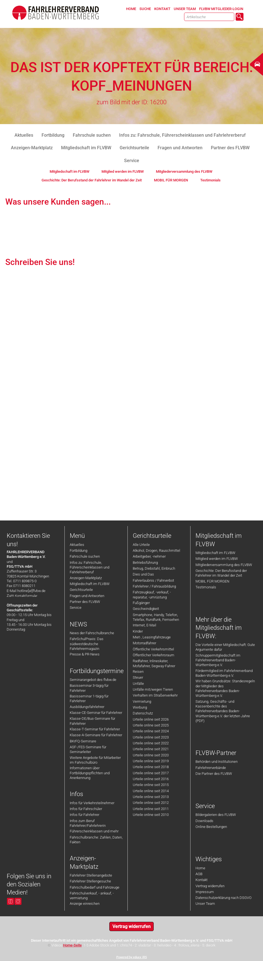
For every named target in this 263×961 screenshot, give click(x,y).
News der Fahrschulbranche (92, 633)
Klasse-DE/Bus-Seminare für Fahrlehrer (92, 720)
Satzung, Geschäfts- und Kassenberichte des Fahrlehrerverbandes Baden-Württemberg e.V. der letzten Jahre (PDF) (223, 711)
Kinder (138, 631)
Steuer (138, 677)
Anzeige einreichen (85, 903)
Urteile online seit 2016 (151, 779)
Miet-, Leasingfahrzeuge (152, 637)
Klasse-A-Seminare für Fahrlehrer (96, 735)
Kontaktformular (26, 596)
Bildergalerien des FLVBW (216, 815)
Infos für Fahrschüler (86, 809)
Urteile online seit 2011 (151, 809)
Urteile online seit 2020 (151, 755)
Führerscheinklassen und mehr (94, 831)
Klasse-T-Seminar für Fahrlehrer (95, 729)
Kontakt (201, 880)
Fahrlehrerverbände (211, 768)
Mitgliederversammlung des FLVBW (224, 565)
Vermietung (142, 701)
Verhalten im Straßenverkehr (155, 695)
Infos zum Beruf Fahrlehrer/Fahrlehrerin (88, 823)
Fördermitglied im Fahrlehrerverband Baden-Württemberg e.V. (224, 673)
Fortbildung (78, 550)
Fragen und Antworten (87, 596)
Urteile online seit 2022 (151, 743)
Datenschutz (143, 713)
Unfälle (138, 683)
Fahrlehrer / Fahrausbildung (154, 586)
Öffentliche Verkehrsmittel (153, 649)
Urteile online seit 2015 (151, 785)
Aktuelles (77, 545)
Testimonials (206, 587)
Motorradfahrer (144, 643)
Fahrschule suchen (85, 556)
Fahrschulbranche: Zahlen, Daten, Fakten (96, 839)
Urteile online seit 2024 (151, 731)
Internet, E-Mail (144, 625)
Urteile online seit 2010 (151, 815)
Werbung (140, 707)
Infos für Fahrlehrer (84, 815)
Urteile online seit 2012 (151, 803)
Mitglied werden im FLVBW (217, 559)
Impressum (205, 892)
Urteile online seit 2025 (151, 725)
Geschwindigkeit (146, 609)
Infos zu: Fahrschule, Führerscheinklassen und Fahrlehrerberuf (89, 567)
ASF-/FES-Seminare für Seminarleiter (88, 749)
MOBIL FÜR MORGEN (212, 581)
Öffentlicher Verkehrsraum (153, 655)
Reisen (138, 671)
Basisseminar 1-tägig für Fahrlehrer (89, 698)
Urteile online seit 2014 (151, 791)
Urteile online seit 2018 (151, 767)
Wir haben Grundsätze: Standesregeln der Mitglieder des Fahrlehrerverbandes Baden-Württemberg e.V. (225, 688)
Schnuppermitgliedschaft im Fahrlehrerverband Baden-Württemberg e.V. (218, 660)
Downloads (204, 821)
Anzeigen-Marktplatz (86, 578)
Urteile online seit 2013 (151, 797)
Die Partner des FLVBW (214, 773)
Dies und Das (143, 574)
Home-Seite (72, 945)
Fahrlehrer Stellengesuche (90, 881)
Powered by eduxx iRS (131, 957)
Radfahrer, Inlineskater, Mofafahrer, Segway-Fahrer (154, 663)
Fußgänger (141, 603)
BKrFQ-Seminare (83, 741)
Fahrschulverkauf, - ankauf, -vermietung (92, 895)
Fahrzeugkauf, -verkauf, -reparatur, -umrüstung (152, 594)
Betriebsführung (145, 562)
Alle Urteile (141, 545)
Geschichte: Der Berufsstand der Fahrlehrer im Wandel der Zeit (221, 573)
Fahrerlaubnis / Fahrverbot (153, 580)
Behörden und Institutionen (217, 761)
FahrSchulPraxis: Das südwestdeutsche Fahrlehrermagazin (86, 644)
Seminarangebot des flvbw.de (93, 680)
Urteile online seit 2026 (151, 719)
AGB (199, 874)
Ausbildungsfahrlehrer (87, 707)
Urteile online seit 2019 (151, 761)
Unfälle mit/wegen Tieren (153, 689)
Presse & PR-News (85, 654)
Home (200, 868)
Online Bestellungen (211, 827)
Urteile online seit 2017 (151, 773)
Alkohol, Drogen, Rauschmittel (156, 550)
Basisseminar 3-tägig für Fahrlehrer (89, 687)
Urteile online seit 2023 (151, 737)
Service (75, 607)
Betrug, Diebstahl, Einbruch (154, 568)
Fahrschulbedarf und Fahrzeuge (94, 887)
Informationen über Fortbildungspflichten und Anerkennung (90, 773)
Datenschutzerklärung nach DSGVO (224, 898)
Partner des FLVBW (85, 602)
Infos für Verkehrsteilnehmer (92, 803)
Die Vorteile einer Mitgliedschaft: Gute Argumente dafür (225, 647)
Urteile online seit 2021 (151, 749)
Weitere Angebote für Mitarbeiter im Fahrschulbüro (95, 760)
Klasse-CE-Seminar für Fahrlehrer (96, 713)
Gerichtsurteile (81, 590)
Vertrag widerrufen (210, 886)
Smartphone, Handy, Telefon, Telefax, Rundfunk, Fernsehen (156, 617)
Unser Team (205, 903)
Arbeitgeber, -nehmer (149, 556)
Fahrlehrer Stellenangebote (91, 875)
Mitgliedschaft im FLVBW (90, 584)
